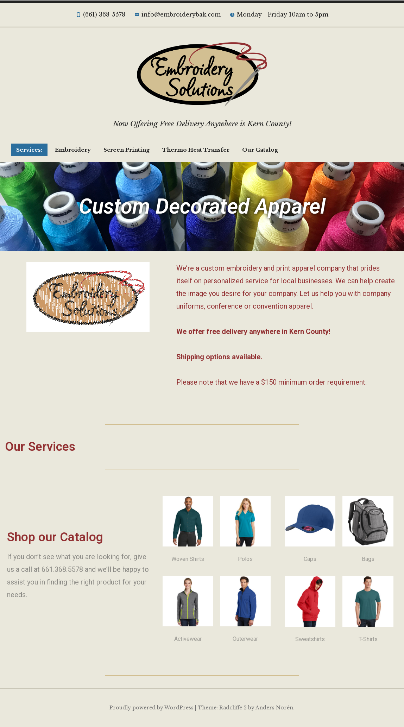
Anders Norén (274, 707)
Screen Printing (126, 149)
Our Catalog (260, 149)
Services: (29, 149)
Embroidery (73, 149)
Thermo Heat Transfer (195, 149)
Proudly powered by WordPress (151, 707)
